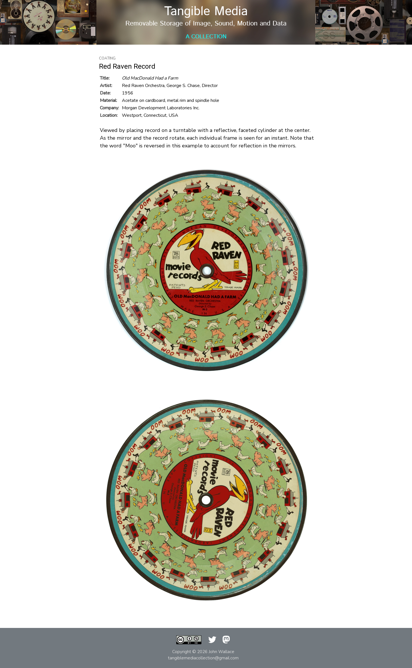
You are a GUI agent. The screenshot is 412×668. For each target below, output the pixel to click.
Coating (107, 58)
